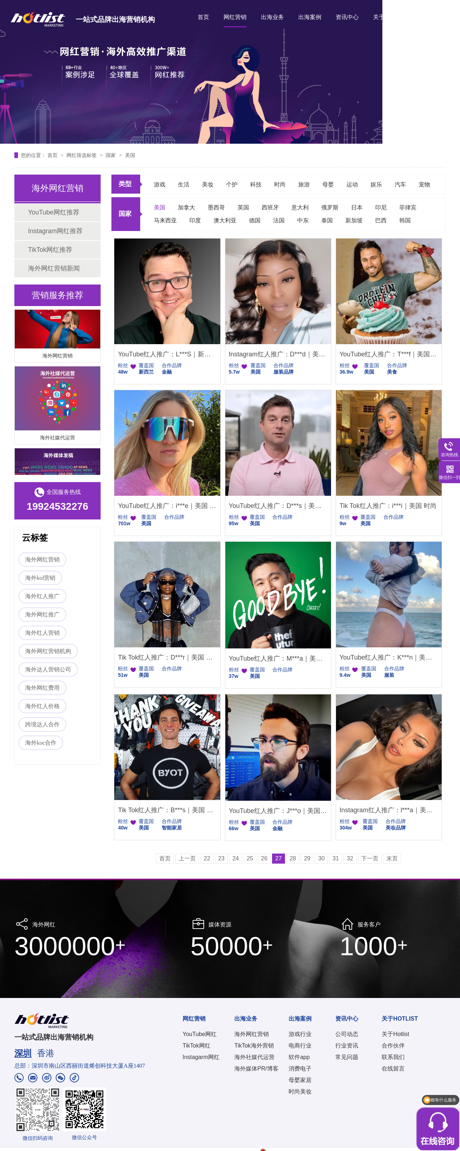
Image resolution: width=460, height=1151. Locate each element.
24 (236, 858)
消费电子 (300, 1069)
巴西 (381, 220)
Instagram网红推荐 (55, 231)
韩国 (405, 220)
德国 (255, 220)
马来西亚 (165, 220)
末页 (392, 858)
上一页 (187, 858)
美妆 (207, 184)
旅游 (304, 184)
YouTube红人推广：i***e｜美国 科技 (167, 505)
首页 (203, 17)
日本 (357, 207)
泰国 (327, 220)
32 (350, 858)
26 (264, 858)
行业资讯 (346, 1046)
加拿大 (186, 207)
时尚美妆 (300, 1091)
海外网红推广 (42, 614)
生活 (183, 184)
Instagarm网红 (201, 1057)
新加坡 (354, 220)
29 (307, 858)
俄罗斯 (330, 207)
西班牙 (270, 207)
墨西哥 (216, 207)
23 (221, 858)
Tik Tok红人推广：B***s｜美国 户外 (167, 810)
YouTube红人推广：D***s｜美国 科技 (278, 505)
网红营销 (235, 17)
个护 (232, 184)
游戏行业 (300, 1034)
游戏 (159, 184)
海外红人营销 (42, 633)
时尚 (280, 184)
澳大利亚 (224, 220)
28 (293, 858)
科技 (256, 184)
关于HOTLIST (391, 17)
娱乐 (376, 184)
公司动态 (346, 1034)
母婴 (328, 184)
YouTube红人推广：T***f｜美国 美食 (389, 354)
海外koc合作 (40, 743)
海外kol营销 (40, 578)
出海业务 (272, 17)
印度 (195, 220)
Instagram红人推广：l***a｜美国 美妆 (389, 810)
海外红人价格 (42, 706)
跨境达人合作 (42, 724)
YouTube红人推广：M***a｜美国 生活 (278, 658)
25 (250, 858)
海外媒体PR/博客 (256, 1069)
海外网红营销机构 (48, 651)
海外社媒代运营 (57, 439)
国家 (111, 155)
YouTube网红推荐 (53, 212)
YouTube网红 (200, 1034)
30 (321, 858)
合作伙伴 (393, 1046)
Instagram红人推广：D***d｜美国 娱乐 (278, 354)
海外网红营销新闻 (54, 268)
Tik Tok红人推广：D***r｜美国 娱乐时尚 (167, 657)
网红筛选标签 (82, 155)
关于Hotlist (395, 1034)
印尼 (381, 207)
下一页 (369, 858)
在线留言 (393, 1069)
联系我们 (393, 1057)
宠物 (424, 184)
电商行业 (300, 1046)
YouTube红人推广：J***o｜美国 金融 (278, 810)
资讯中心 (347, 17)
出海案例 (309, 17)
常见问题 (346, 1057)
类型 (125, 184)
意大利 (300, 207)
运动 (352, 184)
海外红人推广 (42, 596)
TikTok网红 (197, 1046)
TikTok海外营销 (254, 1046)
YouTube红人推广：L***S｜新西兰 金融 (167, 354)
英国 (243, 207)
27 (278, 858)
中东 (303, 220)
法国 (279, 220)
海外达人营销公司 (48, 669)
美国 (130, 155)
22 (207, 858)
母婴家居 (300, 1080)
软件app (299, 1057)
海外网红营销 (57, 357)
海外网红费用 (42, 688)
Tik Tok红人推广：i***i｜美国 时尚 (388, 505)
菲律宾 (408, 207)
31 (335, 858)
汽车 (400, 184)
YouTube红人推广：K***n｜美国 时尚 (389, 657)
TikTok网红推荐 (50, 249)
